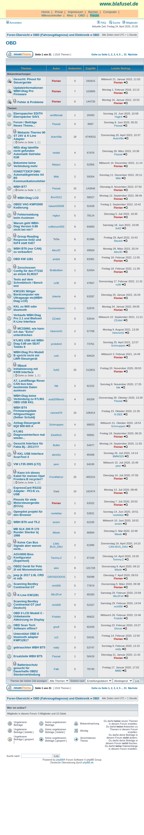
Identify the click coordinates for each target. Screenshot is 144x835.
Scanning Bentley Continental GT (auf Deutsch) (27, 605)
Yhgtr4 (118, 116)
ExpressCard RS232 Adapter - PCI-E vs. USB (27, 491)
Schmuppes (118, 345)
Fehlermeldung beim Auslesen (26, 216)
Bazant (118, 240)
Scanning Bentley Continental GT (25, 585)
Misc (70, 15)
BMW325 (118, 456)
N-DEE (118, 414)
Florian (56, 80)
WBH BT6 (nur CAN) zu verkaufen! (27, 250)
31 (125, 54)
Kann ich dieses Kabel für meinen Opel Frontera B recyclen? (29, 476)
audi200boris (56, 399)
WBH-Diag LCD (28, 198)
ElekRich (56, 434)
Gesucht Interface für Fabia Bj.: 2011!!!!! (28, 445)
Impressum (75, 12)
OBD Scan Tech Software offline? (25, 627)
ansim (56, 522)
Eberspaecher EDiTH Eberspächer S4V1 (28, 115)
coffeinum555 (56, 226)
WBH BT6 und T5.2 (26, 522)
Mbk (56, 176)
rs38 (56, 282)
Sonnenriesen (56, 308)
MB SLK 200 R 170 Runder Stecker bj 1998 (26, 532)
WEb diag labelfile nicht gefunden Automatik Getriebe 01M (27, 152)
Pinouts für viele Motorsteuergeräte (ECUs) (26, 503)
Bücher (93, 12)
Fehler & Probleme (30, 102)
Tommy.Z (56, 557)
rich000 (56, 585)
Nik (56, 385)
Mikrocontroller (51, 15)
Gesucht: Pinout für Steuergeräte (27, 81)
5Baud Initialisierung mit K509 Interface (25, 369)
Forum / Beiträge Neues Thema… (25, 124)
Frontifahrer (56, 476)
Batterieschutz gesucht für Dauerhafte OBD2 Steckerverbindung (26, 669)
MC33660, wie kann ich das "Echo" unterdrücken (28, 332)
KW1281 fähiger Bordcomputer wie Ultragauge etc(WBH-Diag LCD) (28, 296)
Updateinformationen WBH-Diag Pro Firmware (28, 91)
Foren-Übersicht (18, 35)
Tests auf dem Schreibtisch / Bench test (28, 283)
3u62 (118, 228)
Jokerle (56, 296)
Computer (110, 12)
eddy (56, 647)
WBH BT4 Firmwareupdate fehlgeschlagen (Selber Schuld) (24, 412)
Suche (114, 22)
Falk (56, 668)
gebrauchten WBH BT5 (29, 647)
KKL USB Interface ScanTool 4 (28, 455)
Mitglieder (130, 22)
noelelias (56, 513)
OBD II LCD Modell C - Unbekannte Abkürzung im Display (28, 616)
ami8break (56, 115)
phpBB (60, 759)
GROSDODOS (56, 576)
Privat (59, 12)
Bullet (56, 445)
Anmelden (14, 22)
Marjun (56, 164)
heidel (56, 152)
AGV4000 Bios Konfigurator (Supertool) (23, 557)
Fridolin (56, 616)
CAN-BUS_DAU (56, 545)
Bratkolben (56, 270)
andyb (56, 258)
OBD (81, 15)
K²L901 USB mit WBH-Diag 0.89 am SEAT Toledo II (28, 344)
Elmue (118, 628)
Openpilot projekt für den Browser (28, 513)
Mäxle (56, 532)
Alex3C (56, 250)
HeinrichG (56, 331)
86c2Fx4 (56, 594)
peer (56, 464)
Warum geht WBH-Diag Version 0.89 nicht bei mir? (26, 226)
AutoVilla (56, 136)
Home (45, 12)
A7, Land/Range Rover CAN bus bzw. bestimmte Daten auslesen (29, 385)
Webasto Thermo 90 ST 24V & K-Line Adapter (29, 136)
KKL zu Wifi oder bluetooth (25, 308)
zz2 (56, 637)
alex (56, 567)
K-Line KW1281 (28, 595)
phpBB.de (88, 762)
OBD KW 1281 (23, 259)
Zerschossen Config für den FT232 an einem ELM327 (28, 271)
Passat (56, 123)
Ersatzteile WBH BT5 (27, 656)
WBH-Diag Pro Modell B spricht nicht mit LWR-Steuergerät (28, 355)
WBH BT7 (20, 186)
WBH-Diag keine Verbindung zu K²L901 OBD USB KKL (28, 399)
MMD (118, 670)
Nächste (132, 54)
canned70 (56, 412)
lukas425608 (56, 205)
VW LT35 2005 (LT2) (27, 464)
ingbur (56, 215)
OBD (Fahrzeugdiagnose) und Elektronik (61, 35)
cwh (56, 355)
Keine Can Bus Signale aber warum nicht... (27, 546)
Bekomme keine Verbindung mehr (25, 164)
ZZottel (56, 318)
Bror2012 (56, 197)
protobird (56, 343)
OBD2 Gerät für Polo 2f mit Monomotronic (28, 568)
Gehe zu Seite (100, 54)
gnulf (56, 626)
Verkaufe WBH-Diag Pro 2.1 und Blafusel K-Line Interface (27, 318)
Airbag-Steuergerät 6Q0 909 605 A (26, 424)
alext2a (56, 454)
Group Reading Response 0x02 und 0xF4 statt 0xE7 (27, 240)
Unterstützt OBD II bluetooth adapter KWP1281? (26, 637)
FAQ (101, 22)
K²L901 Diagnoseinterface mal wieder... (29, 435)
